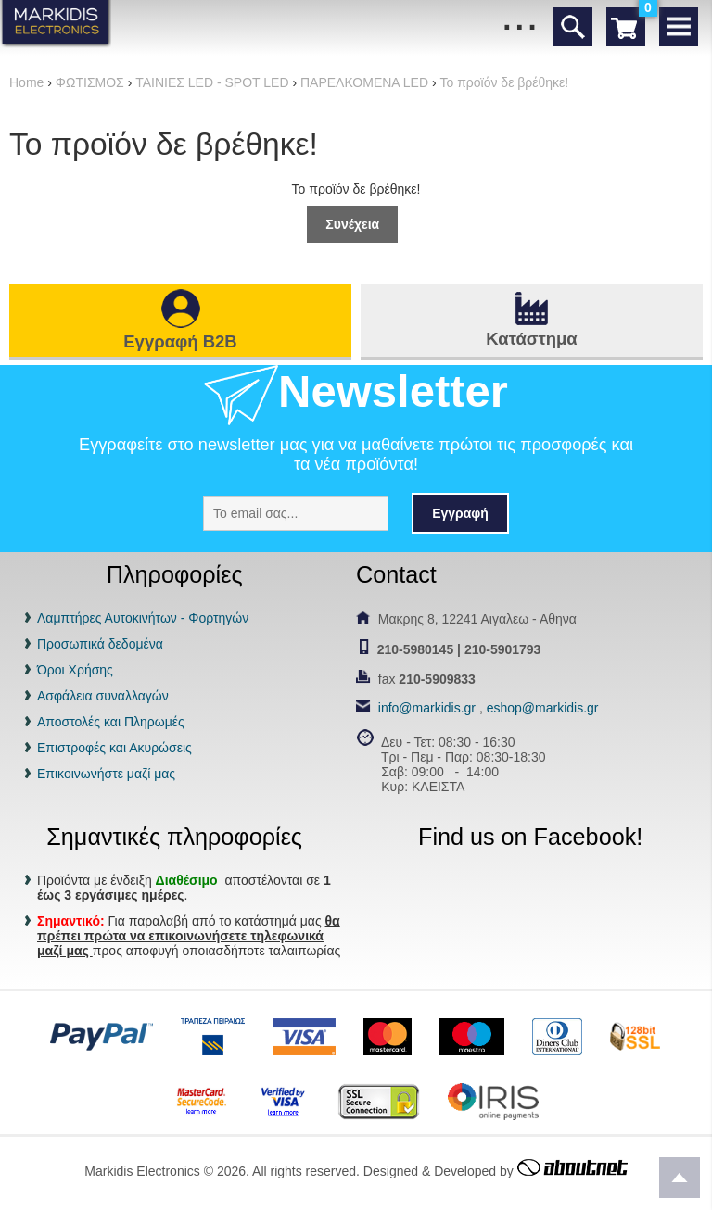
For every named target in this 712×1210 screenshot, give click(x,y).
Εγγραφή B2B (179, 341)
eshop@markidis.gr (543, 707)
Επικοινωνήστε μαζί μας (106, 773)
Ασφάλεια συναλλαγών (103, 695)
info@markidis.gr (427, 707)
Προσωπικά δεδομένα (100, 644)
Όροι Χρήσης (75, 669)
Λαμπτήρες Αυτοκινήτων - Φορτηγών (142, 618)
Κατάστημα (531, 338)
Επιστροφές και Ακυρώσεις (114, 747)
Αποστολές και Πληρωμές (110, 721)
